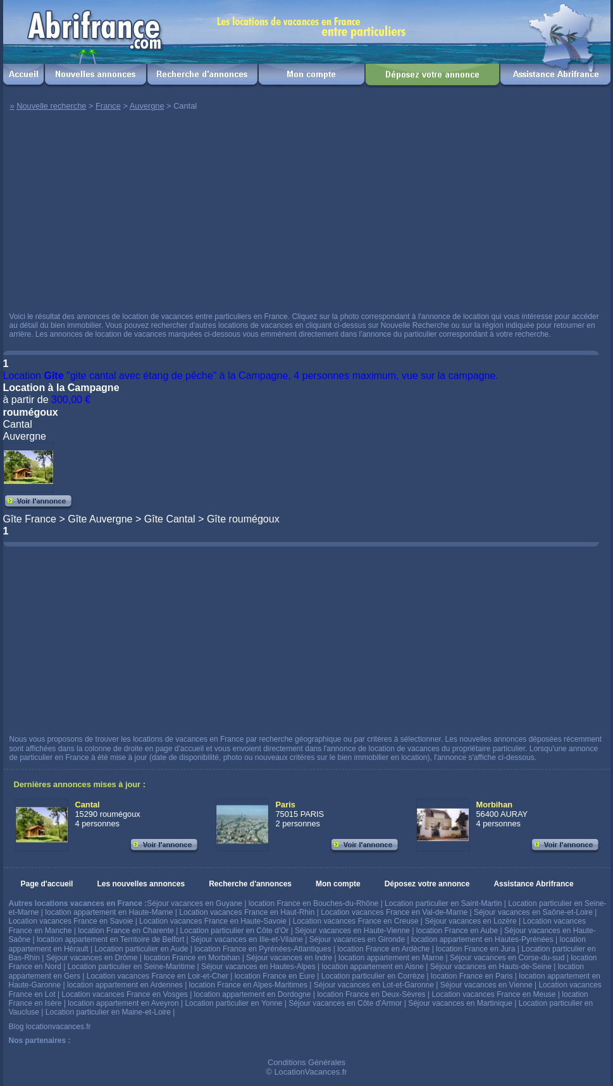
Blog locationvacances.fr (50, 1026)
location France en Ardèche (383, 948)
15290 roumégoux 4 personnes (107, 814)
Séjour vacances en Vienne (486, 984)
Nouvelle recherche (51, 106)
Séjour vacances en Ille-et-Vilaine (246, 939)
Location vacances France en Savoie (71, 921)
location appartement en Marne (390, 957)
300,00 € (70, 399)
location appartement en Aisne (372, 966)
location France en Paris (471, 976)
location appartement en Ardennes (125, 984)
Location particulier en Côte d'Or (234, 930)
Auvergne (147, 106)
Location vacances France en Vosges (124, 994)
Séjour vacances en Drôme (92, 957)
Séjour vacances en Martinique (460, 1003)
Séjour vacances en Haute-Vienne (352, 930)
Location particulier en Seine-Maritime (131, 966)
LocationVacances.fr (310, 1072)
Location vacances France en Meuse (493, 994)
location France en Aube (457, 930)
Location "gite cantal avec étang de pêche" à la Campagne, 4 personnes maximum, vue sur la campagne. (250, 375)
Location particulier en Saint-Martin (443, 903)
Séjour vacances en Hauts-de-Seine (491, 966)
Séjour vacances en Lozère (470, 921)
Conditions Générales (306, 1062)
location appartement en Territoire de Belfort (110, 939)
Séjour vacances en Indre (289, 957)
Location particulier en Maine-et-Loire (108, 1012)
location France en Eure (275, 976)
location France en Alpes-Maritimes (248, 984)
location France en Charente (125, 930)
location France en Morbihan (192, 957)
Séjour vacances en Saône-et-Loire (533, 912)
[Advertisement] (173, 214)
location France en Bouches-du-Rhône (313, 903)
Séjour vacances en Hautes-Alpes (258, 966)
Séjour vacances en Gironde (357, 939)
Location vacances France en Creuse (356, 921)
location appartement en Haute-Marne (109, 912)
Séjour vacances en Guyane (194, 903)
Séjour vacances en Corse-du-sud (507, 957)
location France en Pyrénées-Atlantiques (262, 948)
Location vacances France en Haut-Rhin (246, 912)
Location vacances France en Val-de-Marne (394, 912)
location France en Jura (475, 948)
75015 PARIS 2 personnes (300, 814)
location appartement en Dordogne (252, 994)
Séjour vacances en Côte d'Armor (345, 1003)
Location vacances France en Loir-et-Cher (157, 976)
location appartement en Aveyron (123, 1003)
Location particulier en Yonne (233, 1003)
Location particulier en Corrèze (372, 976)
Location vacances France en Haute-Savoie (213, 921)
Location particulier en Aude (141, 948)
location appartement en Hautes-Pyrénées (482, 939)
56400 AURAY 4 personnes (502, 814)
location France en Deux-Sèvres (371, 994)
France (108, 106)
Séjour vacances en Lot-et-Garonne (374, 984)
